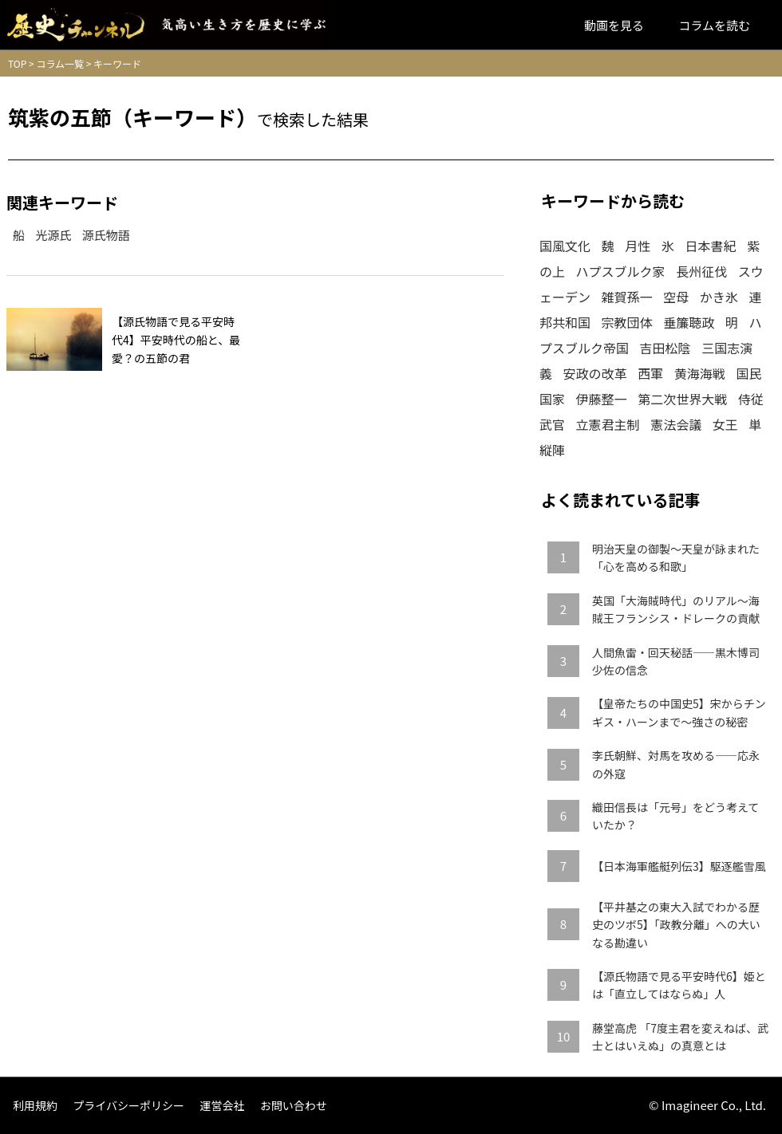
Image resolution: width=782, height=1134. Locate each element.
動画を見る (614, 25)
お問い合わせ (293, 1105)
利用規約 (35, 1105)
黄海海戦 (699, 373)
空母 (676, 296)
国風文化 (564, 245)
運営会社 (221, 1105)
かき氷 (719, 296)
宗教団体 (627, 322)
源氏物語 (106, 234)
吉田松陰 (665, 347)
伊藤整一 (601, 398)
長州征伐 (701, 271)
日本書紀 (710, 245)
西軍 (650, 373)
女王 (725, 424)
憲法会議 (675, 424)
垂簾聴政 (688, 322)
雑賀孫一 (627, 296)
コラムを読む (714, 25)
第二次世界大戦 (682, 398)
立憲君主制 (608, 424)
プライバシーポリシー (128, 1105)
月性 (637, 245)
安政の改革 (595, 373)
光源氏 (53, 234)
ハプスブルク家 (620, 271)
